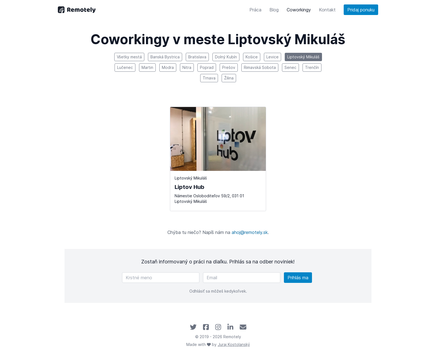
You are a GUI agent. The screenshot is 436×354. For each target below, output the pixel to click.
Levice (272, 56)
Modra (168, 67)
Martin (147, 67)
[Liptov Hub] (218, 159)
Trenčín (312, 67)
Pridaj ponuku (361, 10)
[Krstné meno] (160, 277)
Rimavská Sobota (260, 67)
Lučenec (125, 67)
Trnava (209, 78)
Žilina (229, 78)
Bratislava (197, 56)
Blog (274, 10)
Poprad (207, 67)
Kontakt (327, 10)
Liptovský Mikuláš (303, 56)
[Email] (241, 277)
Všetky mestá (129, 56)
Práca (255, 10)
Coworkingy (299, 10)
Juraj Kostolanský (234, 344)
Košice (252, 56)
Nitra (186, 67)
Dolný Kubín (226, 56)
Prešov (228, 67)
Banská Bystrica (165, 56)
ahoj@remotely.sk (250, 232)
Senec (290, 67)
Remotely (232, 336)
